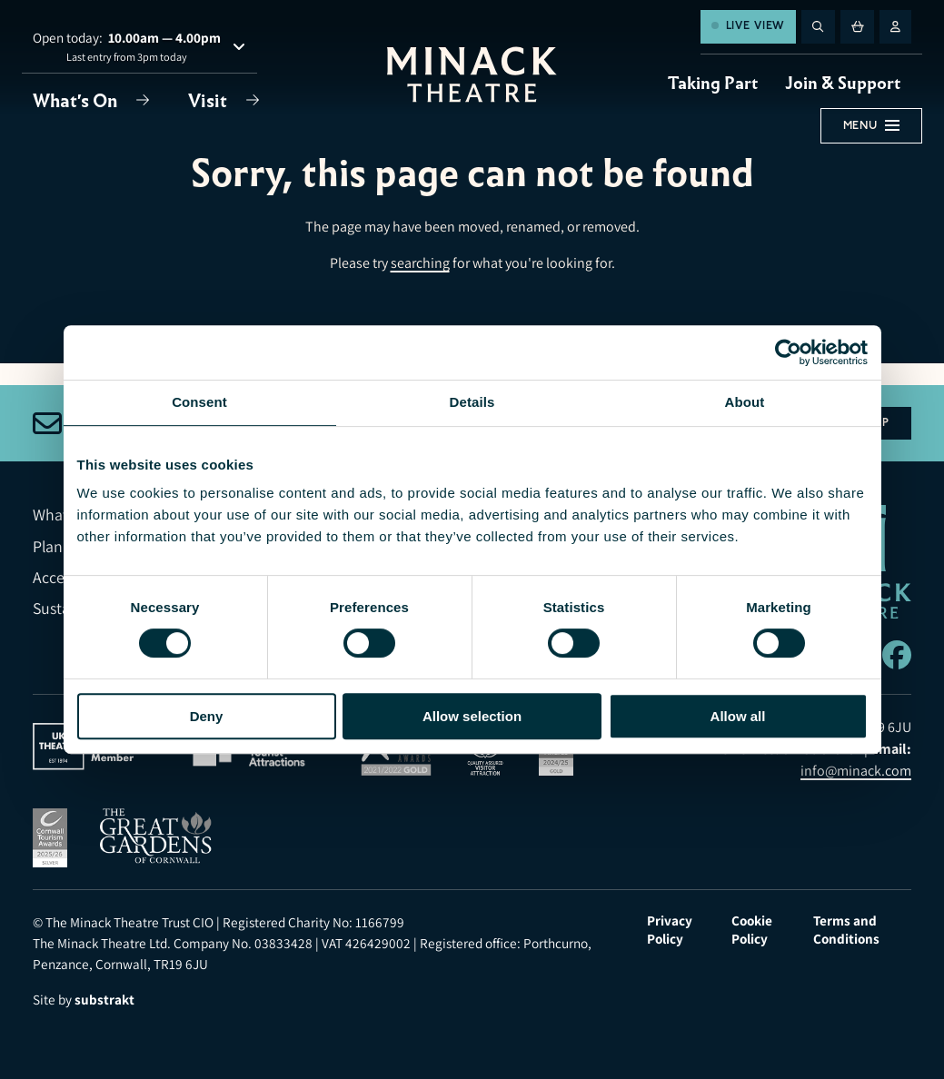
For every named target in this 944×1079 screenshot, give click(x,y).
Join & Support (842, 83)
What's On (77, 100)
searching (420, 262)
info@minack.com (855, 770)
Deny (207, 716)
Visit (209, 100)
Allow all (738, 716)
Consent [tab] (199, 402)
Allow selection (472, 716)
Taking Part (713, 83)
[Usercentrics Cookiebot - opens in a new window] (788, 352)
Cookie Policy (751, 929)
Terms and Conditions (846, 929)
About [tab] (745, 402)
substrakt (104, 999)
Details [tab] (472, 402)
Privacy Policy (669, 929)
